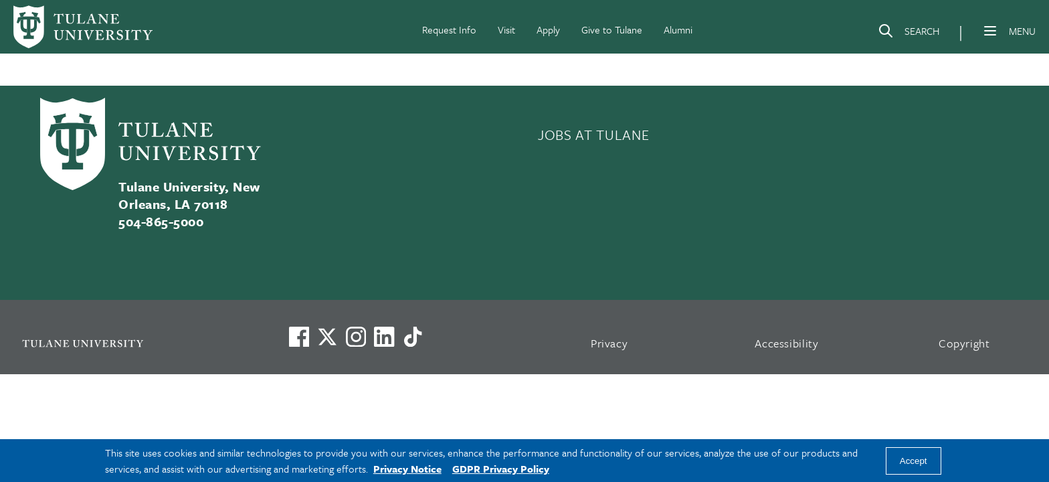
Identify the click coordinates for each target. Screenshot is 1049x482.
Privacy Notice (407, 468)
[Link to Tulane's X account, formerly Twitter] (327, 337)
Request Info (449, 29)
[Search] (908, 33)
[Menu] (990, 31)
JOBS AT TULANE (593, 135)
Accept (913, 461)
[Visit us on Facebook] (299, 337)
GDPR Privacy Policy (500, 468)
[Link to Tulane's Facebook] (356, 337)
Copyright (964, 343)
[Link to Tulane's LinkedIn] (384, 337)
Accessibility (787, 343)
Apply (548, 29)
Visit (506, 29)
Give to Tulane (611, 29)
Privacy (609, 343)
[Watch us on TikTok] (413, 337)
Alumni (678, 29)
